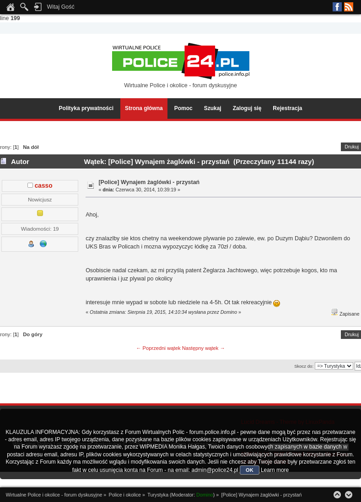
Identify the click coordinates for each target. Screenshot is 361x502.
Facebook (337, 6)
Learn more (275, 470)
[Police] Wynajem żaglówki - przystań (148, 182)
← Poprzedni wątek (158, 348)
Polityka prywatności (86, 108)
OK (249, 470)
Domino (204, 494)
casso (44, 185)
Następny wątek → (203, 348)
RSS (348, 6)
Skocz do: (303, 366)
